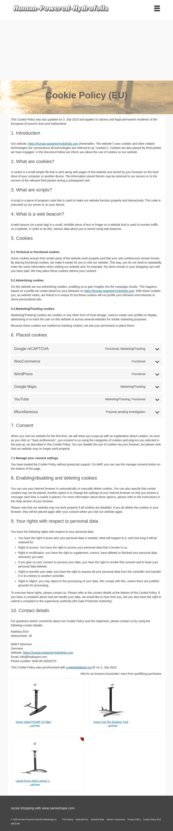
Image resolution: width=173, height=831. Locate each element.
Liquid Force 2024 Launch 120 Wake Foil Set (35, 780)
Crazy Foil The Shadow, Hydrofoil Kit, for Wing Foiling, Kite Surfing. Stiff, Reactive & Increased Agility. (112, 722)
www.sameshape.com (58, 808)
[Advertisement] (86, 49)
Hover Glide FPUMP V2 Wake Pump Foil (35, 722)
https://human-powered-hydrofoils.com (53, 143)
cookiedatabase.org (79, 667)
